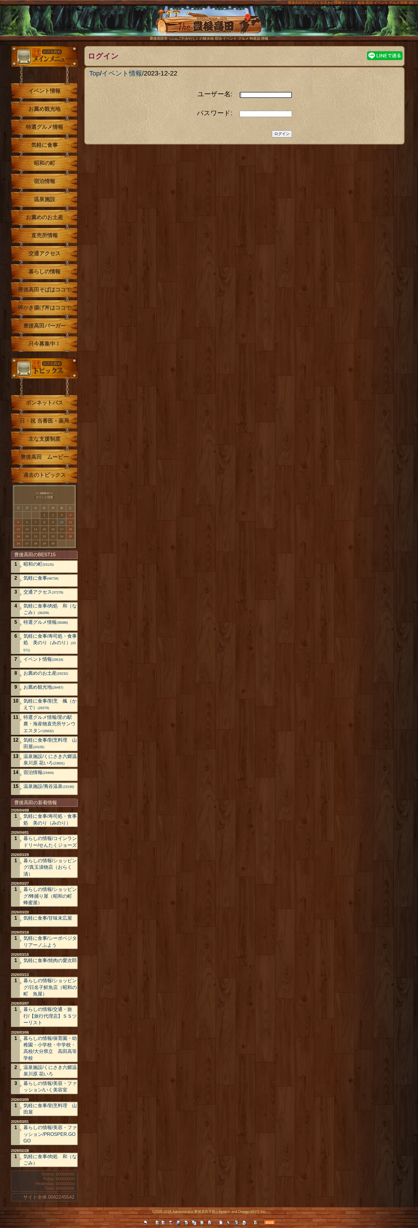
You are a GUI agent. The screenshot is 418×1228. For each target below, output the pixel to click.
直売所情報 (44, 235)
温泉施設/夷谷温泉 (48, 786)
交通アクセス (44, 253)
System (224, 1212)
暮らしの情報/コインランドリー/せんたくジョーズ (50, 841)
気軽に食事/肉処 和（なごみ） (50, 609)
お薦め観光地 (44, 109)
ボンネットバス (44, 403)
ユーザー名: (214, 94)
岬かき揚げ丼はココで (44, 308)
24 (61, 536)
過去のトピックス (44, 475)
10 (61, 522)
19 (18, 536)
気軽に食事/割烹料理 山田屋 (50, 743)
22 (44, 536)
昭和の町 (44, 163)
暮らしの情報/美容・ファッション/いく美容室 (50, 1086)
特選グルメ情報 (44, 127)
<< (37, 493)
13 (27, 529)
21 (35, 536)
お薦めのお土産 (44, 217)
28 (35, 543)
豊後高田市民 (205, 1212)
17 (61, 529)
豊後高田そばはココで (44, 290)
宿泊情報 (44, 181)
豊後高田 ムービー (44, 457)
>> (51, 493)
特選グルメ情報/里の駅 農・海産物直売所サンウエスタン (50, 724)
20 (27, 536)
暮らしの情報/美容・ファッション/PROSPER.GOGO (50, 1134)
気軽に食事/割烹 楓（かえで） (50, 704)
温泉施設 (44, 199)
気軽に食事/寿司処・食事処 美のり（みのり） (50, 643)
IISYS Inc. (258, 1212)
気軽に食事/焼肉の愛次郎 (50, 960)
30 (53, 543)
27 (27, 543)
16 (53, 529)
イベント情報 (122, 73)
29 (44, 543)
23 (53, 536)
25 (70, 536)
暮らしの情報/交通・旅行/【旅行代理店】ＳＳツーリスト (50, 1016)
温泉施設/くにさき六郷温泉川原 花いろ (50, 759)
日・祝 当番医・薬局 (44, 421)
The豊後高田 (209, 25)
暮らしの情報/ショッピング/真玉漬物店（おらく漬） (50, 867)
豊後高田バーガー (44, 326)
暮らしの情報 (44, 272)
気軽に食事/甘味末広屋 (47, 918)
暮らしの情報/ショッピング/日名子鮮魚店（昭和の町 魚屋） (50, 987)
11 (70, 522)
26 (18, 543)
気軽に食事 (44, 145)
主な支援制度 (44, 439)
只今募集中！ (44, 344)
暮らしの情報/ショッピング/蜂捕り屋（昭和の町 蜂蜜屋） (50, 896)
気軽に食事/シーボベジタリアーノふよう (50, 941)
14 (35, 529)
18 (70, 529)
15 (44, 529)
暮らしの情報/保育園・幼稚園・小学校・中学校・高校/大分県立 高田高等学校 (50, 1048)
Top (94, 73)
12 (18, 529)
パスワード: (214, 113)
